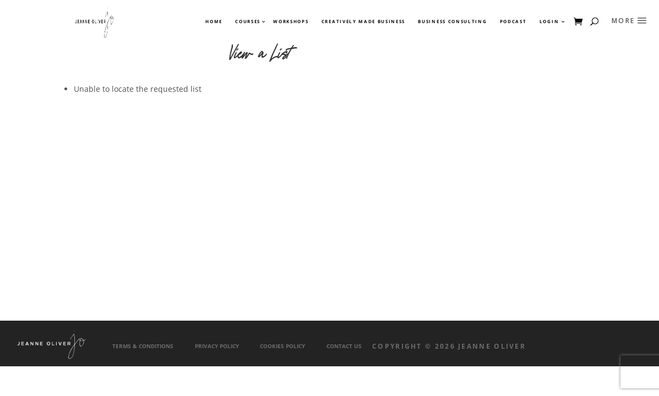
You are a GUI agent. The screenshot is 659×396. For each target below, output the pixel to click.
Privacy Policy (217, 346)
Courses (247, 21)
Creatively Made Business (363, 21)
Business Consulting (452, 21)
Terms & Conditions (142, 346)
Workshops (290, 21)
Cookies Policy (282, 346)
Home (213, 21)
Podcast (513, 21)
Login (549, 21)
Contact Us (344, 346)
